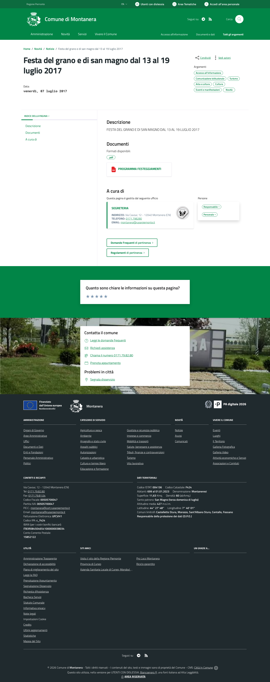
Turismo (131, 458)
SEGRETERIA (120, 208)
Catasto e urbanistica (92, 458)
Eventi (216, 430)
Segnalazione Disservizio (37, 586)
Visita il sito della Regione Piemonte (100, 558)
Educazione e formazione (94, 469)
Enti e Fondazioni (33, 452)
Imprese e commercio (139, 436)
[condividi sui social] (202, 57)
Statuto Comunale (33, 602)
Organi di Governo (33, 430)
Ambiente (85, 436)
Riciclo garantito (145, 564)
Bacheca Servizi (32, 597)
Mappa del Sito (31, 641)
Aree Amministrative (35, 436)
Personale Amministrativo (38, 458)
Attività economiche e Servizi (229, 458)
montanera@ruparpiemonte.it (138, 222)
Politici (27, 463)
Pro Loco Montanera (148, 558)
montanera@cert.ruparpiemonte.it (50, 508)
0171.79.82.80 (36, 491)
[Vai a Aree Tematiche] (184, 4)
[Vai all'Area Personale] (221, 4)
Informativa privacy (34, 608)
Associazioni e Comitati (226, 463)
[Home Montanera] (61, 19)
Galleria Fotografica (224, 447)
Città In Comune (203, 667)
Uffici (26, 441)
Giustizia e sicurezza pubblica (143, 430)
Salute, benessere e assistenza (144, 447)
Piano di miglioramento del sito (41, 569)
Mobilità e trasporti (137, 441)
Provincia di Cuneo (90, 564)
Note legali (29, 614)
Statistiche (29, 636)
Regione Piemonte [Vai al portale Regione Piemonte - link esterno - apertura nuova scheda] (36, 4)
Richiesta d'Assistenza (36, 591)
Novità (38, 49)
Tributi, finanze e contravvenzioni (145, 452)
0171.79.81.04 (36, 495)
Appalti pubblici (88, 447)
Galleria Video (220, 452)
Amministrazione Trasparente (40, 558)
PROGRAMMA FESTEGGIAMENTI (139, 168)
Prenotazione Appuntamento (40, 580)
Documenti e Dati (33, 447)
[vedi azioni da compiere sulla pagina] (221, 57)
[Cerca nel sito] (239, 19)
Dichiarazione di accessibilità (39, 564)
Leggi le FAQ (30, 575)
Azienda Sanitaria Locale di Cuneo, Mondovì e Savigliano (112, 569)
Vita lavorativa (135, 463)
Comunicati (181, 441)
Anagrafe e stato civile (93, 441)
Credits (27, 625)
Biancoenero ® (148, 672)
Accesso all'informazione (174, 34)
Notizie (50, 49)
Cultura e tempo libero (93, 463)
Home (26, 49)
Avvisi (178, 436)
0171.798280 (134, 218)
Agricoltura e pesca (91, 430)
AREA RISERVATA (133, 676)
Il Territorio (219, 441)
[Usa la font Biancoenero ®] (149, 4)
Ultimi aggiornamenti (35, 630)
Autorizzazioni (88, 452)
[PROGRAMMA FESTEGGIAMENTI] (113, 169)
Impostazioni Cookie (34, 619)
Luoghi (216, 436)
